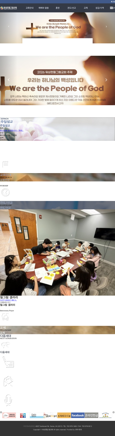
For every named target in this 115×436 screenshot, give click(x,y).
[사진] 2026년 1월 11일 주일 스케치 (14, 110)
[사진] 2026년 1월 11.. (8, 300)
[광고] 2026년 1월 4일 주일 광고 (12, 155)
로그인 (113, 1)
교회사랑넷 (78, 429)
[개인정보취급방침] (29, 426)
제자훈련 (3, 371)
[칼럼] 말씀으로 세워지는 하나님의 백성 (16, 116)
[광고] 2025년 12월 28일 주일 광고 (13, 158)
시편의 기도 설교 (6, 391)
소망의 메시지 (5, 410)
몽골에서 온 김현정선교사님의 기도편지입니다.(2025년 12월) (24, 120)
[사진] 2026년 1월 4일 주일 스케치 (13, 123)
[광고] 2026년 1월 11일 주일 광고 (13, 113)
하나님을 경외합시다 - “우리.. (11, 130)
